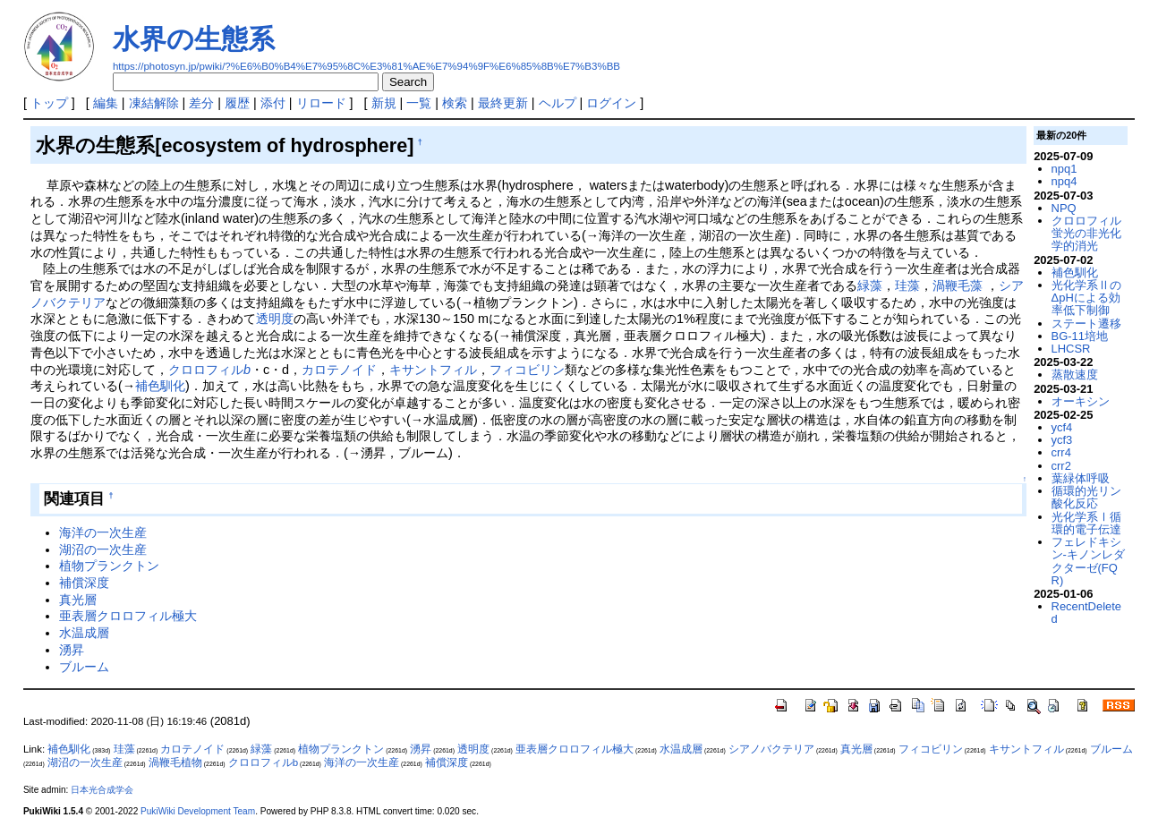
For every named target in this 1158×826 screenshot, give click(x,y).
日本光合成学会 (102, 790)
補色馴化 (160, 386)
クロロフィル (209, 369)
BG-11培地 (1080, 336)
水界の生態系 (194, 39)
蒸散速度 (1075, 374)
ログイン (611, 103)
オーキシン (1081, 401)
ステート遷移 (1086, 323)
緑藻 (869, 285)
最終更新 (503, 103)
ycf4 (1062, 427)
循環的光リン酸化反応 (1086, 497)
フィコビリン (527, 369)
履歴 (237, 103)
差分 (201, 103)
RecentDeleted (1086, 613)
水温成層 (84, 633)
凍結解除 (154, 103)
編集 (105, 103)
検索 (454, 103)
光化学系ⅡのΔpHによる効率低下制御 (1086, 298)
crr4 (1061, 452)
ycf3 (1062, 440)
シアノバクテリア (771, 749)
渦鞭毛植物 (175, 762)
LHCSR (1071, 348)
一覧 (418, 103)
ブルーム (84, 667)
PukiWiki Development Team (197, 811)
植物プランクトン (109, 565)
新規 (383, 103)
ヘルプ (557, 103)
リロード (321, 103)
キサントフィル (433, 369)
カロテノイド (339, 369)
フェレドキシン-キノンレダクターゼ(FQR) (1088, 561)
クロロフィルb (263, 762)
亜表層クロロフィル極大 (128, 616)
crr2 (1061, 466)
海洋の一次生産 (103, 532)
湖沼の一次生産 (103, 549)
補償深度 (84, 582)
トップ (49, 103)
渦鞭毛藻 (957, 285)
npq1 (1064, 168)
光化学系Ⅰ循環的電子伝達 (1086, 523)
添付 (272, 103)
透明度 (275, 318)
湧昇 (71, 650)
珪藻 (907, 285)
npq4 (1064, 181)
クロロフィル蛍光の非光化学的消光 (1086, 233)
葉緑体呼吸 (1081, 478)
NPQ (1064, 208)
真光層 (78, 599)
